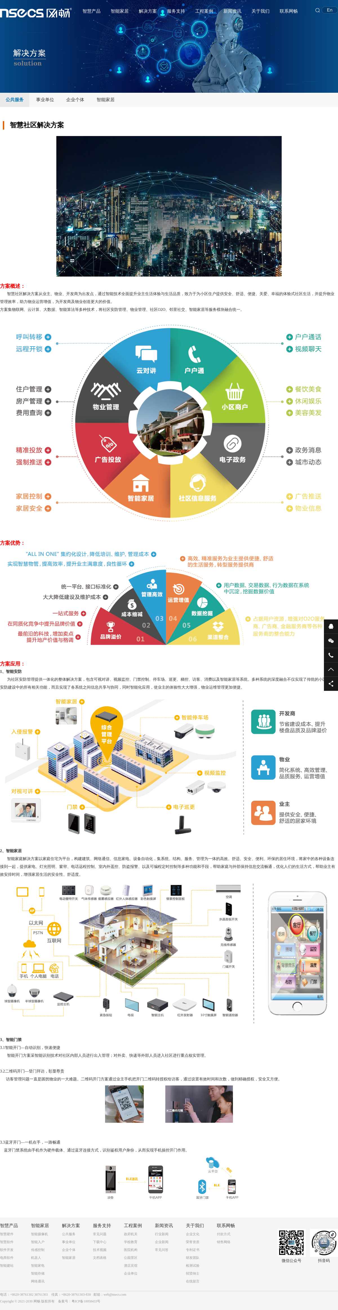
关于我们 (261, 11)
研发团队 (192, 1258)
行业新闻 (161, 1234)
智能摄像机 (39, 1234)
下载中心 (99, 1242)
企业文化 (192, 1234)
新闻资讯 (232, 11)
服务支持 (176, 11)
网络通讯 (38, 1281)
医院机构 (130, 1250)
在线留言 (192, 1281)
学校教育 (130, 1242)
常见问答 (161, 1250)
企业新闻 (161, 1242)
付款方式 (223, 1234)
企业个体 (75, 99)
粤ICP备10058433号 (86, 1301)
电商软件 (7, 1258)
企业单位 (130, 1273)
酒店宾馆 (130, 1266)
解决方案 (148, 11)
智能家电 (38, 1266)
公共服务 (15, 99)
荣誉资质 (192, 1242)
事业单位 (45, 99)
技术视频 (99, 1250)
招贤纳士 (192, 1273)
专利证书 (192, 1250)
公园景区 (130, 1258)
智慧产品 (92, 11)
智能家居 (120, 11)
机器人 (36, 1258)
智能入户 (38, 1242)
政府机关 (130, 1234)
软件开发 (7, 1250)
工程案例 (204, 11)
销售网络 (223, 1242)
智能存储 (38, 1273)
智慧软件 (7, 1242)
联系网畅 (289, 11)
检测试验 (192, 1266)
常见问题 (99, 1234)
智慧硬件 (7, 1234)
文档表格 (99, 1258)
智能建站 (7, 1266)
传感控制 (38, 1250)
